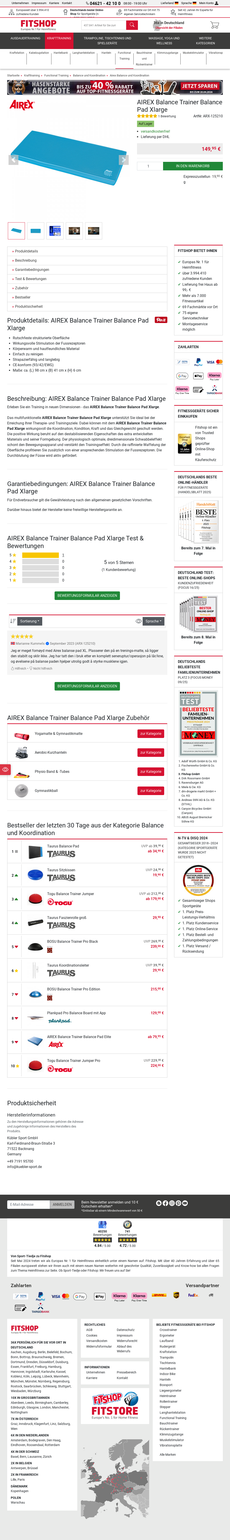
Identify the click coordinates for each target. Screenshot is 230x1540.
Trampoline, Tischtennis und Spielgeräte (107, 44)
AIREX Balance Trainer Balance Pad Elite (79, 1040)
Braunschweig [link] (42, 1357)
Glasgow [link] (33, 1407)
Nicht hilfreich (40, 672)
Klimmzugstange (171, 1434)
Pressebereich (126, 1372)
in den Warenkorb (193, 169)
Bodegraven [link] (37, 1440)
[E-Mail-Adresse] (28, 1204)
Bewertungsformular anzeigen (87, 599)
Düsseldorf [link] (46, 1362)
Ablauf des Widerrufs (124, 1349)
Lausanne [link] (35, 1457)
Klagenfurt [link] (41, 1424)
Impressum (39, 3)
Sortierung (28, 624)
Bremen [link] (58, 1357)
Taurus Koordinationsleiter (68, 968)
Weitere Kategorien (205, 44)
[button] (13, 163)
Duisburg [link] (61, 1362)
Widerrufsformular (99, 1346)
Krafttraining (59, 41)
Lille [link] (13, 1480)
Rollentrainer (168, 1402)
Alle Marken (168, 1455)
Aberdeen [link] (17, 1403)
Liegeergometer (170, 1391)
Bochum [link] (66, 1352)
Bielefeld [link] (53, 1352)
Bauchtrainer (169, 1423)
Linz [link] (53, 1424)
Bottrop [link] (25, 1357)
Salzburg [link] (64, 1424)
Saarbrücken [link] (32, 1386)
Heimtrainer (168, 1396)
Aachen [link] (16, 1352)
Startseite (13, 78)
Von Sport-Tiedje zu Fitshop (31, 1256)
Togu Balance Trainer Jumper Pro (73, 1064)
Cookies (91, 1335)
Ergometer (167, 1335)
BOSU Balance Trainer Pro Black (72, 945)
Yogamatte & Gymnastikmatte (58, 737)
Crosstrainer (168, 1330)
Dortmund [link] (18, 1362)
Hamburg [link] (54, 1367)
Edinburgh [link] (18, 1407)
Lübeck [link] (47, 1376)
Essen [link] (15, 1367)
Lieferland (169, 3)
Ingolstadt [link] (33, 1372)
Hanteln (165, 1380)
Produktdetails (26, 254)
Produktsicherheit (29, 310)
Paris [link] (21, 1480)
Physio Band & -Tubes (52, 775)
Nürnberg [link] (44, 1381)
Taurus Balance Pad (63, 849)
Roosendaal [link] (35, 1445)
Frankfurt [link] (27, 1367)
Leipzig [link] (36, 1376)
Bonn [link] (14, 1357)
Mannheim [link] (61, 1376)
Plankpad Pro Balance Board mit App (76, 1016)
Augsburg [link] (29, 1352)
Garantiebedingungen (32, 273)
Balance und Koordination (89, 78)
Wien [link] (14, 1429)
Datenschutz (126, 1330)
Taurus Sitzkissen (61, 873)
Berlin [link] (42, 1352)
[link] (182, 365)
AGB (89, 1330)
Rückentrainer (169, 1429)
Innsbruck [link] (26, 1424)
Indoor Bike (167, 1374)
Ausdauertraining (25, 41)
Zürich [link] (47, 1457)
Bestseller (22, 300)
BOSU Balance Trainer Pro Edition (73, 992)
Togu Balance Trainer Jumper (70, 897)
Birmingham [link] (43, 1403)
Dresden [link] (32, 1362)
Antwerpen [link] (18, 1468)
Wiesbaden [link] (18, 1391)
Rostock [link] (16, 1386)
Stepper (165, 1407)
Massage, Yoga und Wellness (164, 44)
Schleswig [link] (50, 1386)
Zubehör (21, 291)
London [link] (45, 1407)
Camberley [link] (60, 1403)
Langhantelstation (173, 1413)
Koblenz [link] (16, 1376)
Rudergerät (167, 1346)
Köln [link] (26, 1376)
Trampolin (167, 1357)
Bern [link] (23, 1457)
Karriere (54, 3)
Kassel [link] (60, 1372)
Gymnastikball (46, 794)
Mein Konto (208, 3)
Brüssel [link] (32, 1468)
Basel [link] (14, 1457)
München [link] (17, 1381)
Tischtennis (168, 1363)
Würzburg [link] (34, 1391)
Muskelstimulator (172, 1440)
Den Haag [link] (53, 1440)
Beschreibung (26, 263)
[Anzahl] (150, 169)
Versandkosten (96, 1341)
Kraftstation (168, 1352)
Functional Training (56, 78)
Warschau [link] (18, 1502)
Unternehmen (20, 3)
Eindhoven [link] (18, 1445)
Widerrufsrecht (127, 1341)
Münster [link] (31, 1381)
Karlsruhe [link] (48, 1372)
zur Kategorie (150, 737)
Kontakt (67, 3)
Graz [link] (14, 1424)
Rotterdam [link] (52, 1445)
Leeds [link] (29, 1403)
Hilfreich (18, 672)
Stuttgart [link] (64, 1386)
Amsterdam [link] (19, 1440)
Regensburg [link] (61, 1381)
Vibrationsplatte (171, 1445)
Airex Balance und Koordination (129, 78)
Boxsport (166, 1385)
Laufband (166, 1341)
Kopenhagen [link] (20, 1491)
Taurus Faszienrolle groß (66, 921)
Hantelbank (168, 1369)
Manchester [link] (60, 1407)
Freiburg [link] (41, 1367)
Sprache (189, 3)
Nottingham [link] (19, 1412)
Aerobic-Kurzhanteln (51, 755)
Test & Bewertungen (30, 282)
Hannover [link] (17, 1372)
